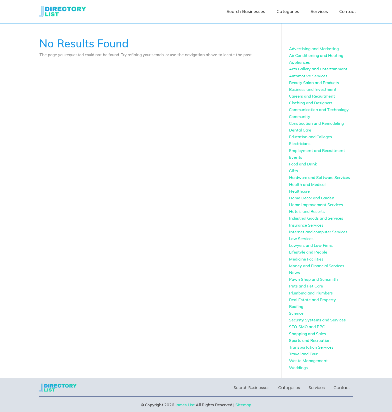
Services (319, 11)
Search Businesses (245, 11)
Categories (287, 11)
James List (185, 404)
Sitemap (243, 404)
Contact (347, 11)
